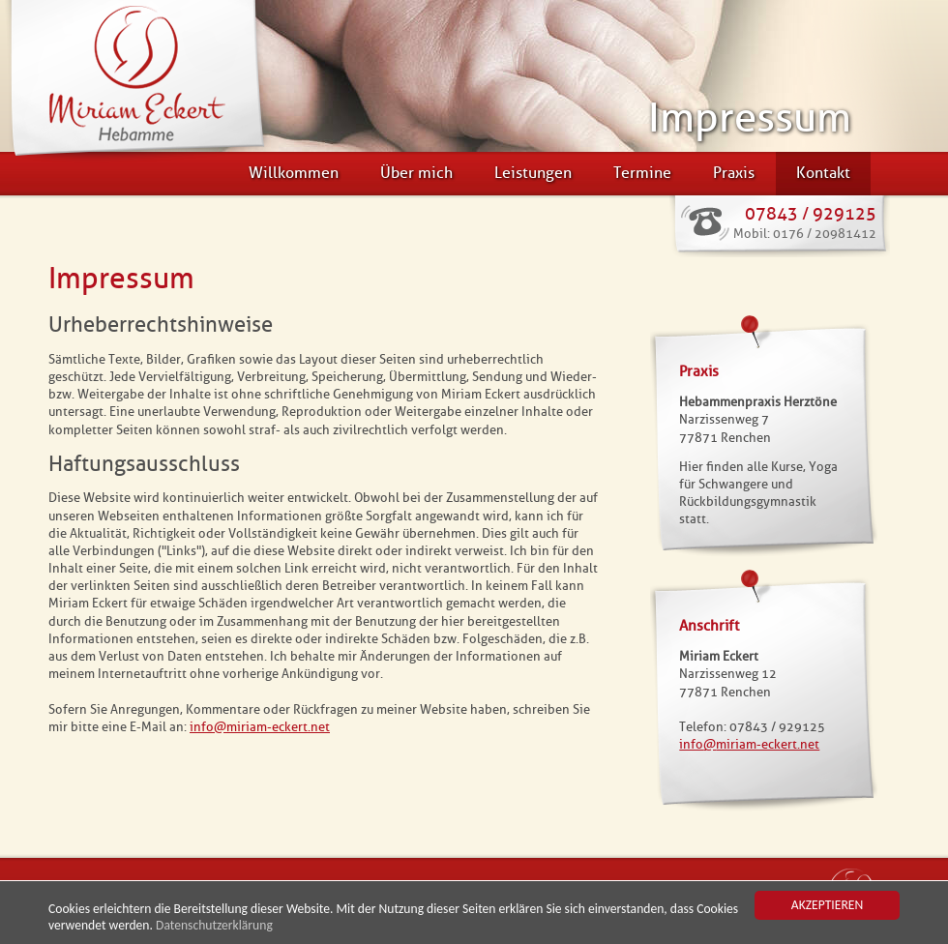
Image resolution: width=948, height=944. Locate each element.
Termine (642, 172)
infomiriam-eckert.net (260, 727)
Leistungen (533, 172)
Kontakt (823, 172)
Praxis (734, 172)
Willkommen (294, 172)
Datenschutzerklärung (214, 926)
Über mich (416, 172)
